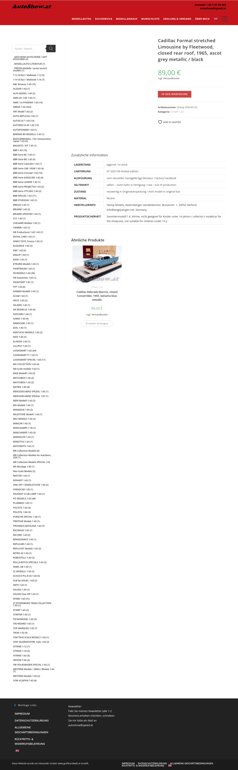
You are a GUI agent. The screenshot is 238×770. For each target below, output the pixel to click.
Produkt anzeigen (97, 305)
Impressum (22, 713)
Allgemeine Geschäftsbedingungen (191, 763)
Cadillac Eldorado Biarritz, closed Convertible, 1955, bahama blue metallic (97, 278)
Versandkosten (171, 78)
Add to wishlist (169, 122)
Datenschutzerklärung (32, 720)
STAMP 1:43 (177, 111)
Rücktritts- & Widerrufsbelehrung (143, 765)
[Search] (51, 48)
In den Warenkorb (174, 94)
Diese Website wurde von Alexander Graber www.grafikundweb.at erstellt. (50, 763)
